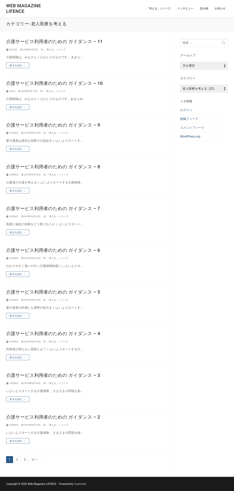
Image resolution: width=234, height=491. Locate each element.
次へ (35, 459)
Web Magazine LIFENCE (23, 8)
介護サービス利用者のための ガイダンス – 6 (53, 250)
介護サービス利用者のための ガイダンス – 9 (53, 125)
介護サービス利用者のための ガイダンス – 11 (54, 41)
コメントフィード (192, 127)
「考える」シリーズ (53, 49)
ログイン (186, 110)
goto (10, 91)
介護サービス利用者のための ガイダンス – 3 (53, 375)
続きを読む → (18, 65)
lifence (12, 133)
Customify (80, 483)
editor (11, 49)
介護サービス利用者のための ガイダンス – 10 (54, 83)
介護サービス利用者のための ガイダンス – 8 (53, 166)
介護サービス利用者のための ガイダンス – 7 (53, 208)
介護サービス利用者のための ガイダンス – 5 (53, 292)
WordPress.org (190, 136)
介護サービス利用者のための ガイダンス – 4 (53, 333)
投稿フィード (189, 119)
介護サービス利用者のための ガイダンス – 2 (53, 417)
